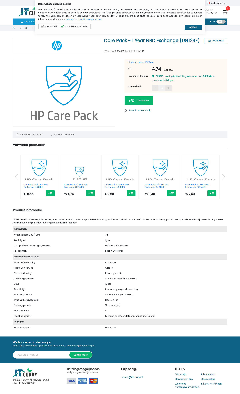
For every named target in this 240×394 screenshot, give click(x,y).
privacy (70, 19)
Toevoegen (139, 101)
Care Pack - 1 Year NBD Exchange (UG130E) (157, 185)
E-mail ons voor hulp (140, 110)
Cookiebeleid (208, 379)
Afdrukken (216, 40)
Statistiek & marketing (74, 26)
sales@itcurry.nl (132, 377)
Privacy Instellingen (211, 383)
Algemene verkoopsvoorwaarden (187, 385)
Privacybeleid (208, 374)
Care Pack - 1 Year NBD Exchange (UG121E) (76, 185)
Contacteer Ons (184, 379)
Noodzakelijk (49, 26)
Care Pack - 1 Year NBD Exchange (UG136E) (36, 185)
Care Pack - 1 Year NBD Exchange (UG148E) (197, 185)
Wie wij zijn (180, 374)
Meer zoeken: (140, 62)
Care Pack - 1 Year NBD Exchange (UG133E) (117, 185)
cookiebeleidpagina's (90, 19)
